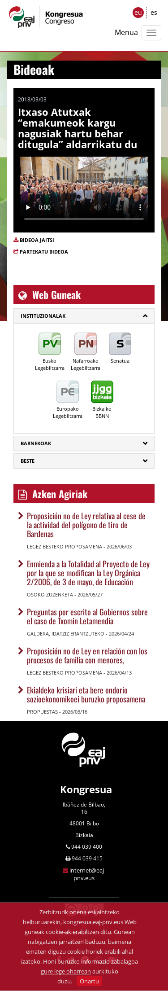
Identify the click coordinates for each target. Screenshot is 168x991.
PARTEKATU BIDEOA (44, 251)
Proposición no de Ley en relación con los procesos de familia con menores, (87, 655)
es (154, 12)
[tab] (84, 316)
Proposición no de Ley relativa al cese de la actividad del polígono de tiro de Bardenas (86, 524)
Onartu (89, 981)
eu (138, 12)
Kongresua (86, 789)
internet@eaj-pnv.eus (87, 874)
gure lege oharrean (66, 971)
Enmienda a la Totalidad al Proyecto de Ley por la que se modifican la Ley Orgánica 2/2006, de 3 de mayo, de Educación (88, 573)
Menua (126, 32)
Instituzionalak (43, 315)
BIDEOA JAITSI (37, 240)
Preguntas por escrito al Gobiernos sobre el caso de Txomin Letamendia (87, 616)
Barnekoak (36, 443)
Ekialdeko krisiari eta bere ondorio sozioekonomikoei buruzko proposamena (86, 694)
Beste (27, 460)
